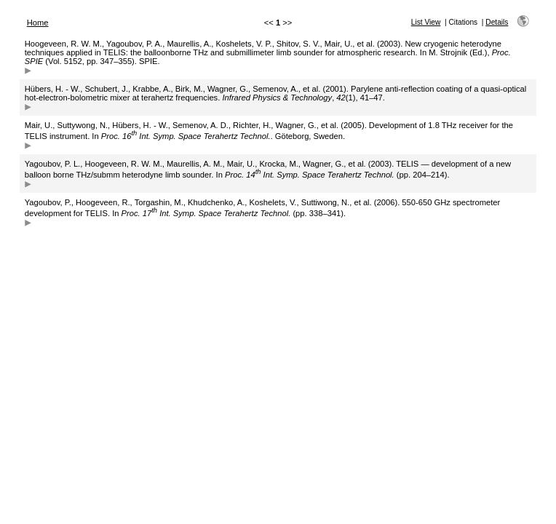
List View (426, 22)
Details (496, 22)
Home (38, 22)
